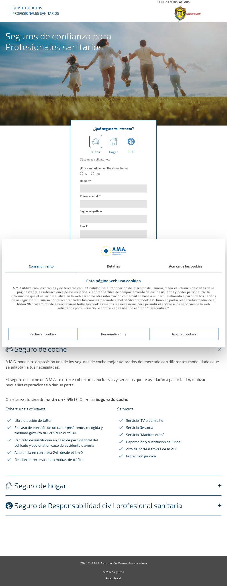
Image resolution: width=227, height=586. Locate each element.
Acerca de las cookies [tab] (185, 266)
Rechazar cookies (42, 334)
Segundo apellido (91, 211)
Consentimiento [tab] (41, 266)
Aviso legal (113, 578)
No (98, 174)
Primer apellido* (90, 196)
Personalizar (113, 334)
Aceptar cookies (184, 334)
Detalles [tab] (113, 266)
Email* (84, 226)
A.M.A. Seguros (113, 572)
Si (86, 174)
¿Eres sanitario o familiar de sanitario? (104, 168)
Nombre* (85, 181)
